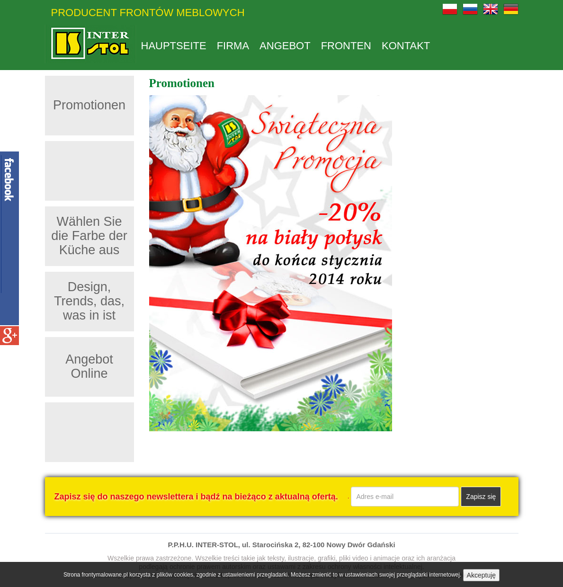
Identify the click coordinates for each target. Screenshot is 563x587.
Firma (233, 46)
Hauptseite (173, 46)
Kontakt (406, 46)
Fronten (346, 46)
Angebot (285, 46)
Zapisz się (481, 496)
